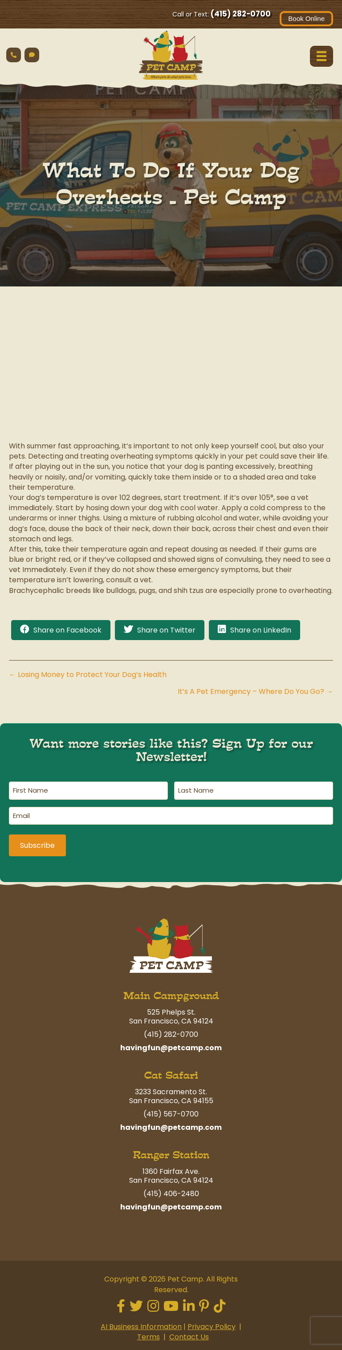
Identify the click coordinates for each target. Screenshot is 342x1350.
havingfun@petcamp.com (171, 1047)
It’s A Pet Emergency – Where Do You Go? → (255, 691)
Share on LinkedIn (260, 630)
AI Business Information (141, 1326)
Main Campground (171, 995)
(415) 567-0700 (171, 1113)
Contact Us (189, 1336)
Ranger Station (171, 1154)
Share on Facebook (67, 630)
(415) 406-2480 (171, 1193)
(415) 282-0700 (241, 13)
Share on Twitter (166, 630)
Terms (148, 1336)
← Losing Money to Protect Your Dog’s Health (88, 674)
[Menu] (321, 56)
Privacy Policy (211, 1326)
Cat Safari (171, 1074)
